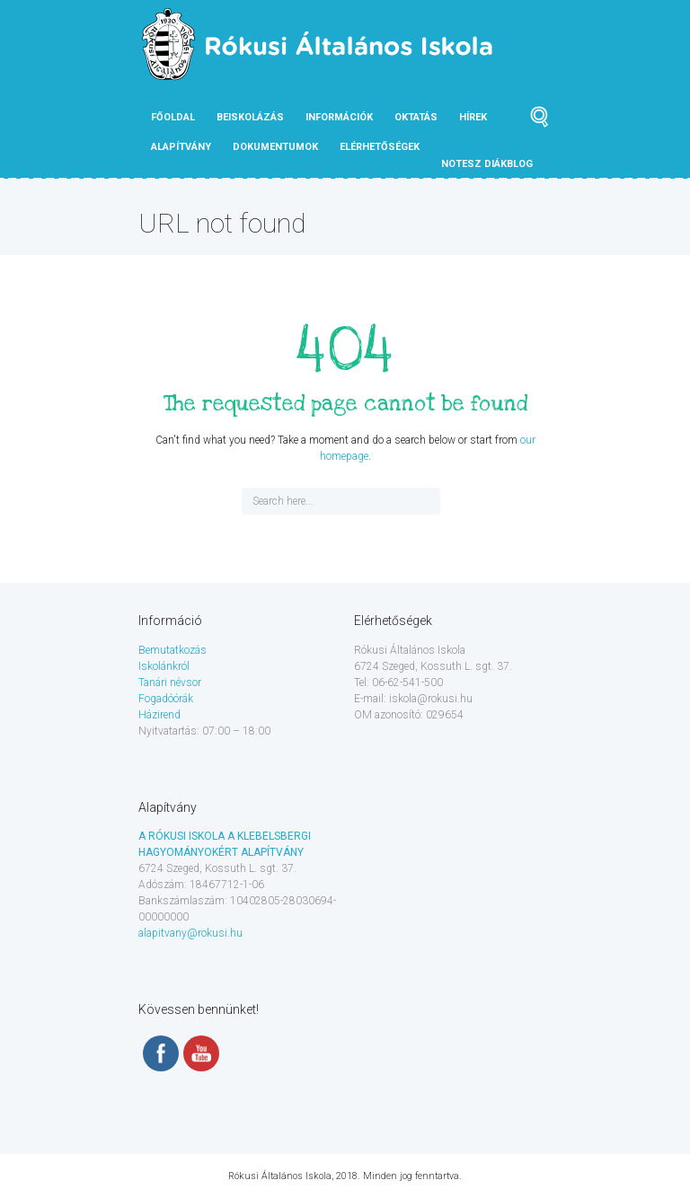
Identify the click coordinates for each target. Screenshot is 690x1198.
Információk (339, 117)
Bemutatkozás (172, 650)
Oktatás (416, 117)
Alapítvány (181, 147)
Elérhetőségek (380, 147)
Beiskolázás (250, 117)
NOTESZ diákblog (487, 164)
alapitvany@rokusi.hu (190, 933)
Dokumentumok (275, 147)
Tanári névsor (169, 682)
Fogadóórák (165, 698)
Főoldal (173, 117)
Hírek (473, 117)
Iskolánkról (164, 666)
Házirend (159, 715)
